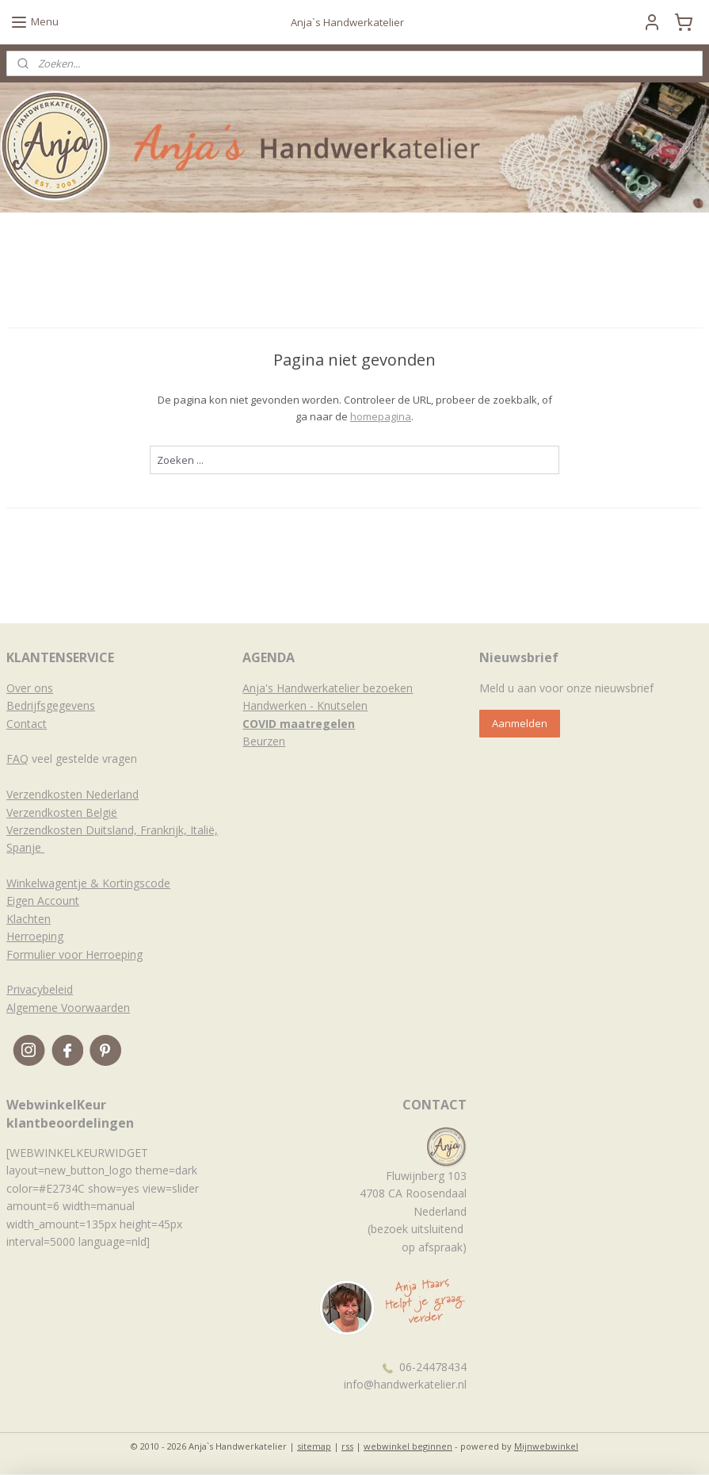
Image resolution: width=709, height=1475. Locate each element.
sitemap (314, 1446)
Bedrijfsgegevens (50, 705)
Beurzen (263, 741)
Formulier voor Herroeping (74, 954)
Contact (26, 723)
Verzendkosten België (61, 812)
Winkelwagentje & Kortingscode (88, 883)
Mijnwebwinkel (546, 1446)
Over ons (29, 687)
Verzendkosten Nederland (72, 794)
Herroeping (34, 936)
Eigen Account (42, 900)
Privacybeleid (39, 989)
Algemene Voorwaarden (68, 1007)
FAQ (17, 758)
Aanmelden (519, 723)
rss (347, 1446)
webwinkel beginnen (408, 1446)
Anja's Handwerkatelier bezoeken (327, 687)
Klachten (28, 918)
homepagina (380, 416)
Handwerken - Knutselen (305, 705)
